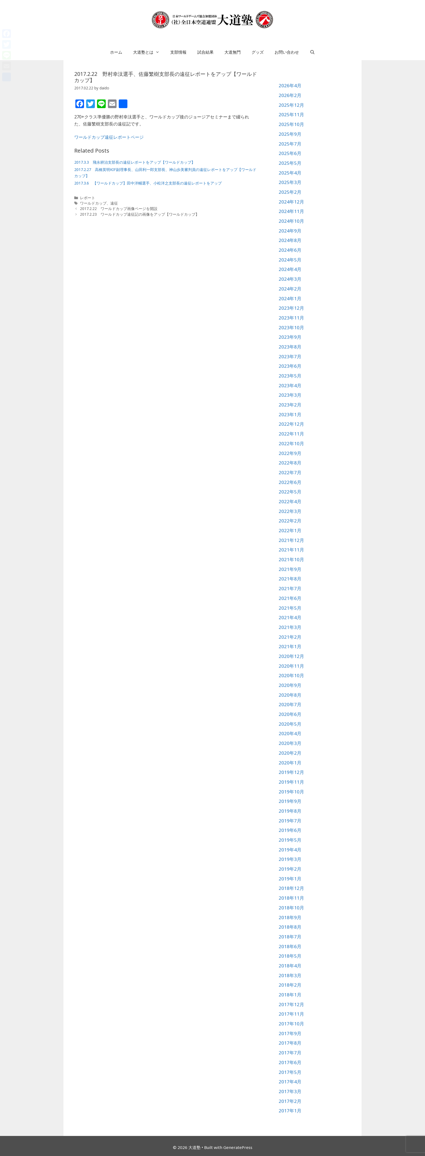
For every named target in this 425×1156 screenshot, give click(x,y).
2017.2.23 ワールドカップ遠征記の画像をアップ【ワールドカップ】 (139, 214)
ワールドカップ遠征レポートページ (109, 137)
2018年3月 (290, 975)
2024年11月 (291, 211)
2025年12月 (291, 105)
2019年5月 (290, 840)
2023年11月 (291, 318)
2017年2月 (290, 1101)
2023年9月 (290, 337)
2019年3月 (290, 859)
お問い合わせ (287, 52)
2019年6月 (290, 830)
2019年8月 (290, 811)
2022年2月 (290, 521)
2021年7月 (290, 588)
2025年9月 (290, 134)
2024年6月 (290, 250)
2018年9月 (290, 917)
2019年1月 (290, 879)
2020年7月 (290, 704)
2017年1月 (290, 1110)
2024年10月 (291, 221)
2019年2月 (290, 869)
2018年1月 (290, 995)
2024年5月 (290, 260)
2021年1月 (290, 646)
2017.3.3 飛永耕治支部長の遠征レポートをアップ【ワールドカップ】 (134, 162)
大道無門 (232, 52)
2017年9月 (290, 1033)
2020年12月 (291, 656)
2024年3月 (290, 279)
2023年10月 (291, 327)
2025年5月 (290, 163)
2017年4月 (290, 1081)
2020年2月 (290, 753)
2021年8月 (290, 579)
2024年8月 (290, 240)
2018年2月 (290, 985)
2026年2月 (290, 95)
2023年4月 (290, 385)
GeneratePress (237, 1147)
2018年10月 (291, 908)
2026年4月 (290, 85)
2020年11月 (291, 666)
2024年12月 (291, 202)
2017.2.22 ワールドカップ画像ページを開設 (118, 208)
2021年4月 (290, 617)
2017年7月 (290, 1053)
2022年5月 (290, 492)
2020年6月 (290, 714)
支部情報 (178, 52)
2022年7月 (290, 472)
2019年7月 (290, 821)
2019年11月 (291, 782)
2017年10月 (291, 1024)
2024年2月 (290, 289)
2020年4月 (290, 733)
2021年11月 (291, 550)
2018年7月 (290, 937)
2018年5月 (290, 956)
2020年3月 (290, 743)
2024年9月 (290, 231)
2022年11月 (291, 434)
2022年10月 (291, 443)
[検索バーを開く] (312, 52)
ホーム (116, 52)
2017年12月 (291, 1004)
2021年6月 (290, 598)
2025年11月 (291, 114)
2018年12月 (291, 888)
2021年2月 (290, 637)
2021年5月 (290, 608)
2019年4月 (290, 850)
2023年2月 (290, 405)
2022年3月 (290, 511)
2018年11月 (291, 898)
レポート (87, 197)
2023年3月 (290, 395)
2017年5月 (290, 1072)
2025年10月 (291, 124)
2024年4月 (290, 269)
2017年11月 (291, 1014)
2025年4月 (290, 173)
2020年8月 (290, 695)
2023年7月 (290, 356)
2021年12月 (291, 540)
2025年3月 (290, 182)
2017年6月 (290, 1062)
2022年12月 (291, 424)
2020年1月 (290, 763)
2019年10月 (291, 792)
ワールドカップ (93, 203)
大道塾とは (149, 52)
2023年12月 (291, 308)
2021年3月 (290, 627)
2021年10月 (291, 559)
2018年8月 (290, 927)
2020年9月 (290, 685)
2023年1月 (290, 414)
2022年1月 (290, 530)
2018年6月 (290, 946)
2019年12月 (291, 772)
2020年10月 (291, 675)
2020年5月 (290, 724)
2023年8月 (290, 347)
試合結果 (205, 52)
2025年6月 (290, 153)
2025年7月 (290, 144)
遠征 (114, 203)
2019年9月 (290, 801)
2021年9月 (290, 569)
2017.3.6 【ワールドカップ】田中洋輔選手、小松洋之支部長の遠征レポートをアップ (148, 183)
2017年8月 (290, 1043)
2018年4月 (290, 966)
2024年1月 (290, 298)
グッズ (258, 52)
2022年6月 (290, 482)
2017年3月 (290, 1091)
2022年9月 (290, 453)
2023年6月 (290, 366)
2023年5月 (290, 376)
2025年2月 (290, 192)
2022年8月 (290, 463)
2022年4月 (290, 501)
